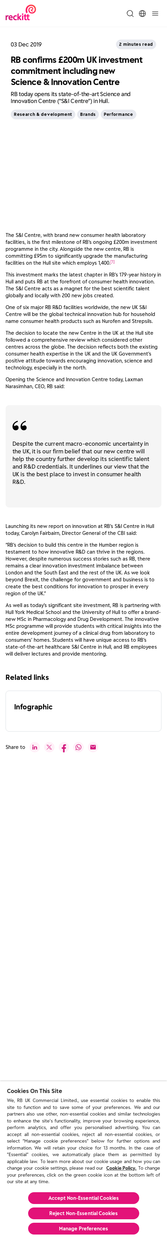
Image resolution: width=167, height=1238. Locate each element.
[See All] (25, 821)
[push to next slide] (32, 1026)
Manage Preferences (83, 1229)
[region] (83, 1159)
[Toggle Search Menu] (130, 13)
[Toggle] (155, 13)
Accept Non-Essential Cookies (83, 1198)
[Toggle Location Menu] (142, 13)
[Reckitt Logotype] (21, 13)
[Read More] (82, 923)
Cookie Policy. (121, 1168)
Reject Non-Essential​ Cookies (83, 1213)
